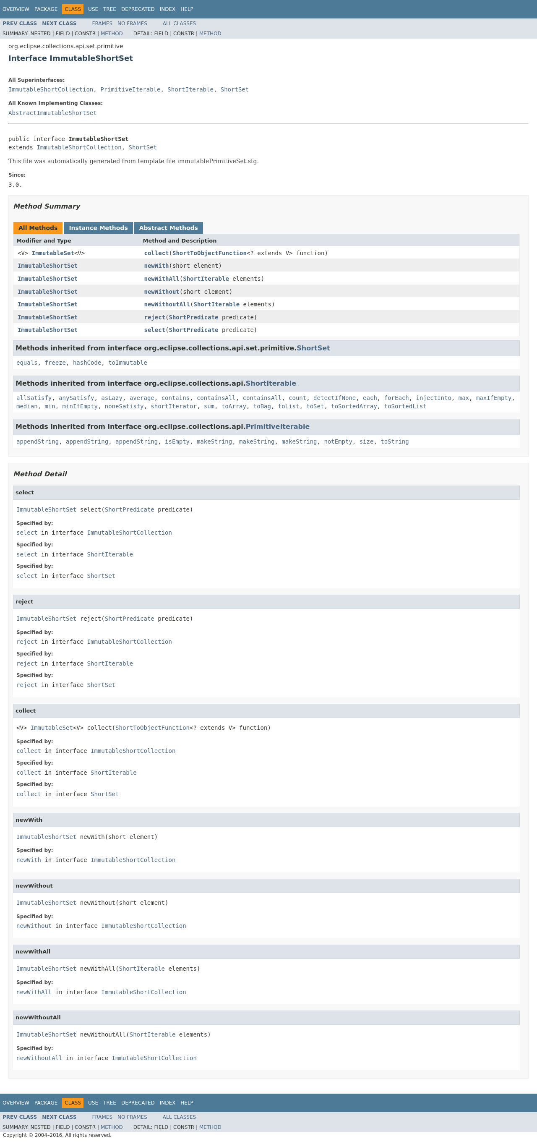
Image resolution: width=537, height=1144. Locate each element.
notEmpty (338, 441)
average (142, 397)
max (464, 397)
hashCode (87, 362)
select (155, 329)
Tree (109, 9)
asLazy (112, 397)
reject (155, 317)
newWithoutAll (167, 304)
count (297, 397)
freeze (55, 362)
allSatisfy (34, 397)
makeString (214, 441)
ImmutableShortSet (48, 265)
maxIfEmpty (493, 397)
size (367, 441)
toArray (234, 406)
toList (289, 406)
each (370, 397)
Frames (102, 23)
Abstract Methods (168, 228)
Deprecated (138, 9)
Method (112, 34)
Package (45, 9)
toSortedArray (354, 406)
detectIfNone (334, 397)
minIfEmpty (80, 406)
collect (156, 253)
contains (176, 397)
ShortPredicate (194, 317)
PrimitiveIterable (130, 89)
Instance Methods (98, 228)
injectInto (433, 397)
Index (168, 9)
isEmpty (177, 441)
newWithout (162, 291)
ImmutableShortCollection (50, 89)
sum (209, 406)
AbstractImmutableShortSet (52, 113)
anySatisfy (76, 397)
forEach (396, 397)
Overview (16, 9)
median (27, 406)
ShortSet (235, 89)
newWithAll (162, 278)
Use (93, 9)
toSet (315, 406)
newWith (156, 265)
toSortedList (405, 406)
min (49, 406)
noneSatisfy (124, 406)
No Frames (132, 23)
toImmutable (127, 362)
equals (27, 362)
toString (395, 441)
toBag (262, 406)
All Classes (179, 23)
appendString (37, 441)
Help (186, 9)
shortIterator (174, 406)
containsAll (216, 397)
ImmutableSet (53, 253)
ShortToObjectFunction (209, 253)
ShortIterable (190, 89)
